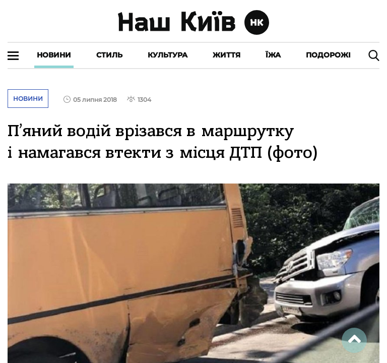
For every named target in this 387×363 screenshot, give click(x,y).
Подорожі (328, 54)
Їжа (273, 54)
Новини (54, 54)
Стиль (109, 54)
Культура (167, 54)
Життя (226, 54)
